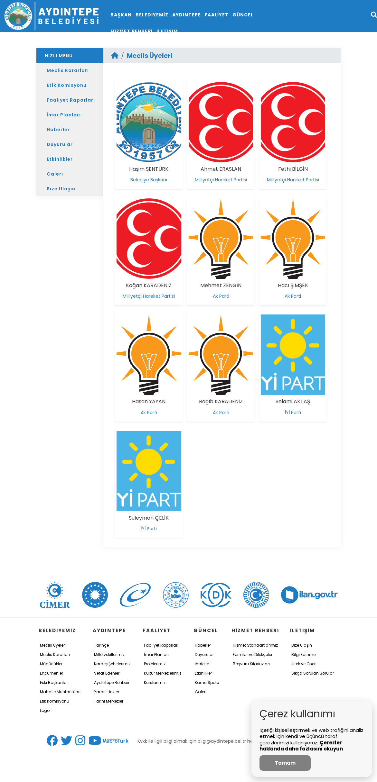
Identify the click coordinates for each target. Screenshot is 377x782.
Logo (45, 710)
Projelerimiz (154, 664)
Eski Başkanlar (54, 682)
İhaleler (202, 664)
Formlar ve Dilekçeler (252, 654)
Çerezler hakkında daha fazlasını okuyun (301, 745)
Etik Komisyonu (67, 85)
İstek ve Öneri (303, 664)
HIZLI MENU (59, 55)
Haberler (58, 129)
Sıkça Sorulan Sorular (312, 673)
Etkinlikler (60, 159)
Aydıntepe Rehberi (111, 682)
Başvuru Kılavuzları (251, 664)
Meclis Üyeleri (150, 55)
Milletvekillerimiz (109, 654)
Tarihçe (101, 645)
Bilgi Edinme (303, 654)
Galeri (55, 174)
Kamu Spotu (207, 682)
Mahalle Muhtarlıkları (60, 692)
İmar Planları (64, 115)
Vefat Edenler (106, 673)
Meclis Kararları (68, 70)
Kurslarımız (154, 682)
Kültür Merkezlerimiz (162, 673)
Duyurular (60, 144)
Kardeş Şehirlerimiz (112, 664)
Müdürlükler (51, 664)
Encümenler (51, 673)
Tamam (285, 762)
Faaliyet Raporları (71, 100)
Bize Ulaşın (61, 189)
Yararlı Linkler (106, 692)
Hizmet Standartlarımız (255, 645)
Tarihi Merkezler (108, 701)
